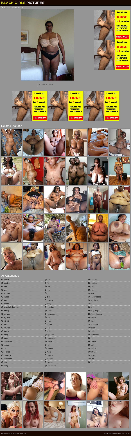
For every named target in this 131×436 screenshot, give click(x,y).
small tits (93, 324)
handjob (49, 307)
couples (5, 352)
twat (91, 345)
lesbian (49, 331)
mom (48, 352)
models (49, 348)
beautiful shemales (10, 307)
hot (47, 317)
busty (4, 338)
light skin (49, 335)
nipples (49, 359)
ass (4, 290)
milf (47, 345)
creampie (6, 355)
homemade (51, 314)
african (5, 280)
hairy (48, 304)
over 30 (92, 280)
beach (5, 304)
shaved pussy (95, 314)
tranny (92, 342)
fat (47, 283)
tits (90, 338)
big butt (5, 317)
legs (48, 328)
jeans (48, 321)
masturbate (50, 338)
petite (91, 287)
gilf (47, 293)
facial (48, 280)
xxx (90, 362)
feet (47, 287)
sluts (91, 321)
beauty (5, 311)
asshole (5, 293)
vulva (91, 355)
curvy (4, 366)
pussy (91, 290)
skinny (92, 317)
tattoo (91, 328)
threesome (93, 335)
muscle (49, 355)
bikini (4, 324)
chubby (5, 345)
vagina (92, 348)
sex (90, 304)
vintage (92, 352)
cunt (4, 362)
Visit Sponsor (46, 85)
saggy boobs (94, 297)
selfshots (93, 300)
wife (91, 359)
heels (48, 311)
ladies (48, 324)
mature (49, 342)
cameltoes (6, 342)
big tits (5, 321)
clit (3, 348)
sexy (91, 307)
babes (5, 297)
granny (49, 300)
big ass (5, 314)
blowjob (5, 328)
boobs (5, 331)
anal (4, 287)
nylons (49, 362)
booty (4, 335)
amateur (6, 283)
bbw (4, 300)
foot (47, 290)
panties (92, 283)
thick (91, 331)
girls (48, 297)
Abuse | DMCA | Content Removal (13, 433)
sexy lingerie (94, 311)
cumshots (6, 359)
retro (91, 293)
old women (50, 366)
